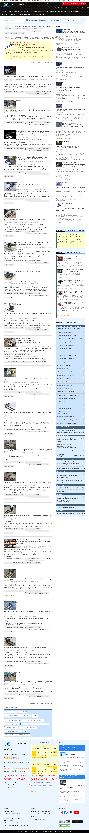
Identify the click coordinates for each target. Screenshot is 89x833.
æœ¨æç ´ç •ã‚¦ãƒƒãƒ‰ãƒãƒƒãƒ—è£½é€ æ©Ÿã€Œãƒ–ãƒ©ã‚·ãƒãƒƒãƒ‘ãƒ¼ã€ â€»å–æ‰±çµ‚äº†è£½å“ (68, 463)
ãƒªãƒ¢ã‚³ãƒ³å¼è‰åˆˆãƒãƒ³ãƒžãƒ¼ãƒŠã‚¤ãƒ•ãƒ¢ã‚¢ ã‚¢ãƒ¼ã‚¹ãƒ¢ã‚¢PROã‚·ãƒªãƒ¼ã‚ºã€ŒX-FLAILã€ (71, 439)
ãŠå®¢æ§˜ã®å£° (85, 7)
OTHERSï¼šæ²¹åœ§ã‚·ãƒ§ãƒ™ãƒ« (66, 507)
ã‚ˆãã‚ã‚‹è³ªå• (75, 7)
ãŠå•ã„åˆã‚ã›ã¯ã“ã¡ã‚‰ (74, 3)
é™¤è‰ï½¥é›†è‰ (8, 354)
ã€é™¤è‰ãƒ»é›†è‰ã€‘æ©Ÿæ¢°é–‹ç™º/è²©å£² (14, 356)
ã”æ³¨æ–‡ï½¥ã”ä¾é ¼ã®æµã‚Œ (62, 7)
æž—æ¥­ (27, 29)
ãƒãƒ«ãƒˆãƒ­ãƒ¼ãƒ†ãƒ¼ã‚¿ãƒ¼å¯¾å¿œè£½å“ (14, 28)
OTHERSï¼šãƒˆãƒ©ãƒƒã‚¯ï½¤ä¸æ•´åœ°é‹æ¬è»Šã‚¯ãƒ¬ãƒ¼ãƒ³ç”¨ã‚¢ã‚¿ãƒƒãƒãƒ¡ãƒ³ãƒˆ (71, 431)
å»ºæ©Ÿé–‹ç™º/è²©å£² (7, 11)
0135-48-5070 (11, 788)
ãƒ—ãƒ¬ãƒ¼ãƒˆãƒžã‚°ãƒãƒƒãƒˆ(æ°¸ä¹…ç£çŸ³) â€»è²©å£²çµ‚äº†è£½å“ (69, 481)
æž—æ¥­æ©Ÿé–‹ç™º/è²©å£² (37, 28)
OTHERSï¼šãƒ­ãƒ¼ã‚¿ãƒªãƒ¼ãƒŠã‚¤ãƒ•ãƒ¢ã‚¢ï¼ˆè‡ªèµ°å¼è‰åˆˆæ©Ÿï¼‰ (71, 455)
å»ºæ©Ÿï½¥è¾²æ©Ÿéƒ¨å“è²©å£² (21, 11)
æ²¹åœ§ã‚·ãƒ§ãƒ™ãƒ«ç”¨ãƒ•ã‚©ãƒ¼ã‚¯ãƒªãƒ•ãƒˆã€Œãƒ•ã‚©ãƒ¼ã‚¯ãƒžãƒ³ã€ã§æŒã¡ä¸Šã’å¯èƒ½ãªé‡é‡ (38, 579)
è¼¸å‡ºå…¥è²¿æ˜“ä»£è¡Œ (25, 14)
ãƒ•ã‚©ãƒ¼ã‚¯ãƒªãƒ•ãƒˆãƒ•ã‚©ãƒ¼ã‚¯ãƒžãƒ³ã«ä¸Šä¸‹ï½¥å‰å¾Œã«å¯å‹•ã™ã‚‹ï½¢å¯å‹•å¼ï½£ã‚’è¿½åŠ (37, 76)
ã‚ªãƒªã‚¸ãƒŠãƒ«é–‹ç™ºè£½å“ (28, 727)
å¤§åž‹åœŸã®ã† (45, 20)
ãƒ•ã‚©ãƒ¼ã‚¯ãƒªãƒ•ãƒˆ (55, 20)
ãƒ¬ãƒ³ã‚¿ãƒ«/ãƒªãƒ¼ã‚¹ (74, 11)
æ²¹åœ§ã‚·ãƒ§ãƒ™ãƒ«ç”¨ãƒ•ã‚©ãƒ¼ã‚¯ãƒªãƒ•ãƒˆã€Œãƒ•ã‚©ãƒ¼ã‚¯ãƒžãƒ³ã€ (34, 26)
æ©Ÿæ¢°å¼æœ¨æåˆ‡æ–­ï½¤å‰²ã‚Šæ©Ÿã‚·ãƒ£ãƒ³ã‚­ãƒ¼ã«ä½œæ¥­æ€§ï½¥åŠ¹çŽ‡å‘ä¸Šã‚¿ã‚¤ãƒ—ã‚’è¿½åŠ (73, 164)
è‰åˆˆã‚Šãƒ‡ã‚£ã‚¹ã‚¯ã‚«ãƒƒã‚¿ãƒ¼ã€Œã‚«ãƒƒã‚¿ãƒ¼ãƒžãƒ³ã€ (32, 345)
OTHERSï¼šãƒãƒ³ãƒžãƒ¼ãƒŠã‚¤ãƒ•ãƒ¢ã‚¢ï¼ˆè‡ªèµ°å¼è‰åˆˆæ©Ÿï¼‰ (71, 451)
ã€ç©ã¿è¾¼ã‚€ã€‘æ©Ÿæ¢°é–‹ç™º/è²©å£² (14, 33)
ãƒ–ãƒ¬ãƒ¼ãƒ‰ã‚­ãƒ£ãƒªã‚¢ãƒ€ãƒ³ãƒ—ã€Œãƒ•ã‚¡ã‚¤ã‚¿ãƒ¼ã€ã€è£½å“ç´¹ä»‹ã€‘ (72, 49)
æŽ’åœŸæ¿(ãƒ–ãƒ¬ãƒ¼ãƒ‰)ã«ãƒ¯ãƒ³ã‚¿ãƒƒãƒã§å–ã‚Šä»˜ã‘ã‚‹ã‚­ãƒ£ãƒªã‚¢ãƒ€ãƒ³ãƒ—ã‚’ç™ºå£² (73, 31)
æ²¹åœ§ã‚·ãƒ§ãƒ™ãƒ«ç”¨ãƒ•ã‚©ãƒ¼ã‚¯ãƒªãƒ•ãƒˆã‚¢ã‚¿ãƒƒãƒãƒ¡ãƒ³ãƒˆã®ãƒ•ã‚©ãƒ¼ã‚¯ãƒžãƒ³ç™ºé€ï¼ (35, 647)
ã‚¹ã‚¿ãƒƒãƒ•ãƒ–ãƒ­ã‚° (49, 3)
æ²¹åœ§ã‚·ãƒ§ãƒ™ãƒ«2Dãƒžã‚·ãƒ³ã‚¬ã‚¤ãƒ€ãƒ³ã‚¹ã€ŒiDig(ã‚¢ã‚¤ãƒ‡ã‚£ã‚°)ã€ (71, 513)
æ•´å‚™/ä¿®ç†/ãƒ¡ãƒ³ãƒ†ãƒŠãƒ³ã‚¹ (9, 14)
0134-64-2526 (11, 785)
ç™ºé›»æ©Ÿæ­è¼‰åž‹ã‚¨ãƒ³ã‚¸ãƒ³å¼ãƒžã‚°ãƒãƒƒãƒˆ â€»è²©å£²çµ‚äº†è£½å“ (67, 475)
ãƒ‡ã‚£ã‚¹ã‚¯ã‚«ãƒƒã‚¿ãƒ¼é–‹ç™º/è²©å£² (12, 358)
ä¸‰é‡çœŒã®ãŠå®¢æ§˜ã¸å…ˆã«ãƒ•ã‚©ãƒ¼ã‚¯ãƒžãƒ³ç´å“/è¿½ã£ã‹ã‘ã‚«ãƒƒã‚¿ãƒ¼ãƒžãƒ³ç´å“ (29, 340)
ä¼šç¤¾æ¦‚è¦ (57, 3)
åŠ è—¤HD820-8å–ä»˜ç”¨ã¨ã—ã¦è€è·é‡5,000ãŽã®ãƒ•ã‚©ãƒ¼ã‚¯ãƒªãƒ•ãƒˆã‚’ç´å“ (32, 184)
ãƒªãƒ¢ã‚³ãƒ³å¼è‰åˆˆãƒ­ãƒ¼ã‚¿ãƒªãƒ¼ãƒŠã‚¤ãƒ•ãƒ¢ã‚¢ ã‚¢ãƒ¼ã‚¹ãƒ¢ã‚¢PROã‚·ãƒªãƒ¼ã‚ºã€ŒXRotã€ (69, 446)
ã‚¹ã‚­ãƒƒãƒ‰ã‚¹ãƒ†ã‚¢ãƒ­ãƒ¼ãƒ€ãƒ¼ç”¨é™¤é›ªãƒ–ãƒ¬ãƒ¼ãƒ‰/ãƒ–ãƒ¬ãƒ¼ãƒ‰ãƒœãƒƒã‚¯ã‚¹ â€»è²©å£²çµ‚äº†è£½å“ (68, 499)
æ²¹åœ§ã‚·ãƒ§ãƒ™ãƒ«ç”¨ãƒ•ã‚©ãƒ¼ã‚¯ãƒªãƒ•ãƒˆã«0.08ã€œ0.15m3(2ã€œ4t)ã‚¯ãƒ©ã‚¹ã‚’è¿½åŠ (32, 515)
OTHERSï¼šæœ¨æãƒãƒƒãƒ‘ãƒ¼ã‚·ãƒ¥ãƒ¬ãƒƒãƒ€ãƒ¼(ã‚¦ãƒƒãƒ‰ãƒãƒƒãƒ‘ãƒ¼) (71, 468)
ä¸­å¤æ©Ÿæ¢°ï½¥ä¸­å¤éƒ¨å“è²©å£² (39, 11)
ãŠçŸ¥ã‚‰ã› (40, 3)
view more (27, 22)
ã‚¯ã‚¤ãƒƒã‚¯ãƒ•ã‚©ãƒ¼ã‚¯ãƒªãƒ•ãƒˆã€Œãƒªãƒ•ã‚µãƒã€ (28, 547)
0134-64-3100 (25, 785)
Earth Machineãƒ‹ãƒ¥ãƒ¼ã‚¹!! (22, 137)
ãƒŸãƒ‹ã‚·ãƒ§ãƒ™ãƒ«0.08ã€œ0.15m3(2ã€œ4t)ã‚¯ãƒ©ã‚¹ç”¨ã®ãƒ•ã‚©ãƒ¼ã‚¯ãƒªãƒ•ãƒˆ (29, 482)
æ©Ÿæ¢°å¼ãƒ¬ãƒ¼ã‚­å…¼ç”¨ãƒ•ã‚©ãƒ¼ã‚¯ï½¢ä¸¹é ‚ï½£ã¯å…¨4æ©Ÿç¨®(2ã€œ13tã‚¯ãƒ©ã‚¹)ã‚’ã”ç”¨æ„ (73, 125)
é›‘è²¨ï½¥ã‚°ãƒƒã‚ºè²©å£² (38, 14)
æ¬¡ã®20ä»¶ (45, 62)
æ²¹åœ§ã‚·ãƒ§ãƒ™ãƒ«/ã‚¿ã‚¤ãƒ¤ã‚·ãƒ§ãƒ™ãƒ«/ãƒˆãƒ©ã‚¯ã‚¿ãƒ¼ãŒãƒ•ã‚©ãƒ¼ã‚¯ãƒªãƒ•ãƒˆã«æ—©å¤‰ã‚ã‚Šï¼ (33, 541)
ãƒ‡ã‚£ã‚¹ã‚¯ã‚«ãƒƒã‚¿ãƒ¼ (66, 20)
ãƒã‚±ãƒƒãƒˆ (42, 560)
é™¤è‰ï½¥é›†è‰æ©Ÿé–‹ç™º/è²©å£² (22, 354)
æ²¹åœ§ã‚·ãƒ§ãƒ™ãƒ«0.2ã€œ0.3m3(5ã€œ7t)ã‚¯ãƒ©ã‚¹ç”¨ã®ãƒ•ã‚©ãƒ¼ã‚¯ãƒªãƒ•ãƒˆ (28, 450)
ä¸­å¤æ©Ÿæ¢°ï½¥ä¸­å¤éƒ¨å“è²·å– (58, 11)
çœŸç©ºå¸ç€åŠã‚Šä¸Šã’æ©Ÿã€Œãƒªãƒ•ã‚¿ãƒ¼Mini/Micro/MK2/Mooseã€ (71, 488)
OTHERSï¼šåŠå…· (62, 491)
